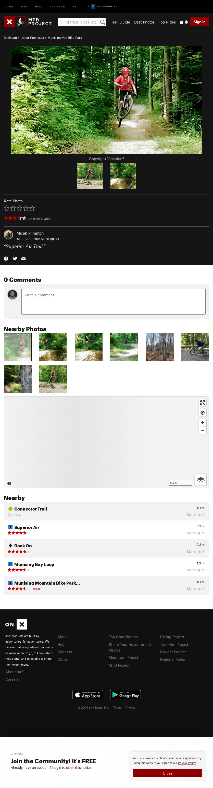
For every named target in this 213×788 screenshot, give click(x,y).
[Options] (200, 479)
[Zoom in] (202, 422)
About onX (14, 671)
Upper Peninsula (32, 38)
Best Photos (144, 22)
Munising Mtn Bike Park (65, 38)
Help (61, 644)
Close (167, 773)
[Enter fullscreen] (202, 403)
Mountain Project (123, 657)
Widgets (64, 652)
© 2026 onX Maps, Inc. (93, 707)
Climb (9, 6)
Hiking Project (172, 636)
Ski (75, 6)
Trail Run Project (174, 644)
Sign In (199, 21)
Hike (38, 6)
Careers (12, 679)
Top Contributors (123, 636)
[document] (167, 766)
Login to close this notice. (72, 768)
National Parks (172, 659)
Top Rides (167, 22)
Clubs (62, 659)
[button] (6, 258)
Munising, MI (50, 239)
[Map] (106, 442)
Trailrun (57, 6)
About (62, 636)
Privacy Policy (187, 763)
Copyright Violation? (106, 158)
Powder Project (173, 652)
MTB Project (119, 665)
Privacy (130, 707)
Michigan (10, 38)
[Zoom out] (202, 430)
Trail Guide (120, 22)
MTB (24, 6)
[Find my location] (202, 412)
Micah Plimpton (30, 233)
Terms (117, 707)
